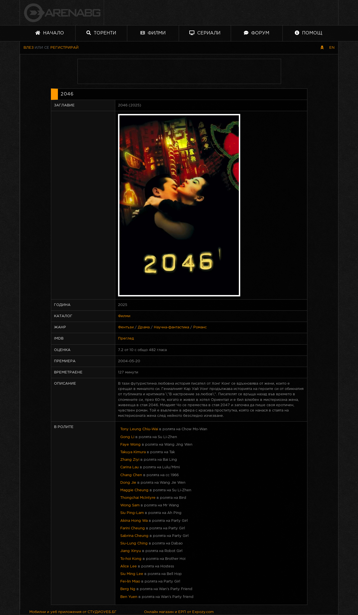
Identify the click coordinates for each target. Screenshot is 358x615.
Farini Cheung (132, 528)
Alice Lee (128, 566)
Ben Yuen (128, 596)
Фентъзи (126, 327)
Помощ (308, 33)
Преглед (126, 338)
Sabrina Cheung (134, 535)
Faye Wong (130, 444)
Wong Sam (130, 505)
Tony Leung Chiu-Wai (139, 429)
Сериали (204, 33)
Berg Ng (127, 589)
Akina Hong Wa (134, 520)
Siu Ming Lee (131, 574)
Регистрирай (64, 47)
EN (332, 47)
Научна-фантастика (171, 327)
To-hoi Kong (131, 558)
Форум (256, 33)
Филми (153, 33)
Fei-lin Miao (130, 581)
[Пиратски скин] (322, 47)
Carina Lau (129, 467)
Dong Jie (128, 482)
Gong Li (127, 437)
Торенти (101, 33)
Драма (144, 327)
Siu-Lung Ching (134, 543)
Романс (200, 327)
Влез (28, 47)
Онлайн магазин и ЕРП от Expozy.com (179, 612)
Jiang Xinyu (130, 551)
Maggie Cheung (134, 490)
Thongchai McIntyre (138, 497)
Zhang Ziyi (129, 459)
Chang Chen (131, 475)
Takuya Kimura (133, 452)
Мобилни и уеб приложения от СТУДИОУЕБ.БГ (73, 612)
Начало (49, 33)
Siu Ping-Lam (132, 513)
